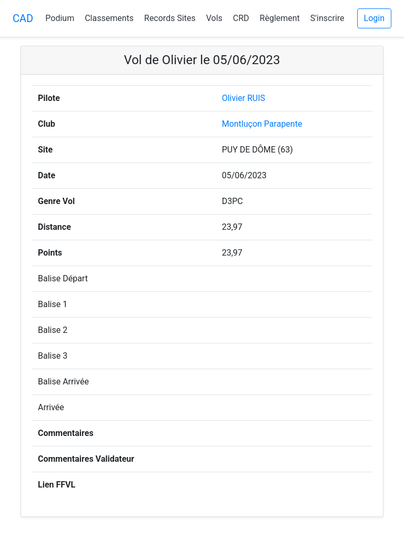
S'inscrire (327, 18)
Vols (214, 18)
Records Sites (170, 18)
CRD (241, 18)
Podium (59, 18)
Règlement (280, 18)
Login (374, 18)
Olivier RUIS (243, 98)
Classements (109, 18)
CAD (23, 18)
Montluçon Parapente (262, 124)
